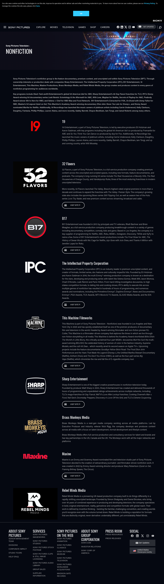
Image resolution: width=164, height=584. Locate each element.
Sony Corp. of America (88, 551)
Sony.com (86, 542)
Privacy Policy (149, 3)
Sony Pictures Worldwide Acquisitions (64, 567)
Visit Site (74, 205)
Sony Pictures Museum (64, 552)
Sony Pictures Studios (40, 542)
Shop (93, 27)
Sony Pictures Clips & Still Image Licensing (43, 556)
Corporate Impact (18, 549)
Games (82, 27)
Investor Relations (91, 546)
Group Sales (39, 569)
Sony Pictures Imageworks (40, 535)
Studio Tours (15, 553)
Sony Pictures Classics (64, 546)
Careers (105, 27)
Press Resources (114, 534)
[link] (157, 20)
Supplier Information (39, 574)
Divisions (13, 545)
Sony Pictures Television (64, 559)
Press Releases (113, 538)
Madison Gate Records (64, 574)
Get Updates (148, 27)
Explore (41, 27)
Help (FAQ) (14, 556)
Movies (54, 27)
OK (81, 13)
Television (68, 27)
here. (38, 6)
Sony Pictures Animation (64, 539)
